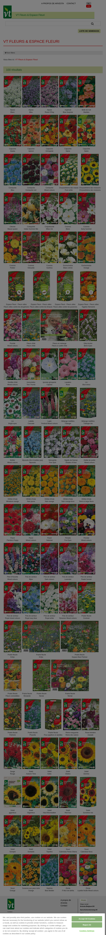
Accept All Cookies (87, 919)
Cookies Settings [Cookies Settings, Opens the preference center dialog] (87, 931)
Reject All (87, 925)
